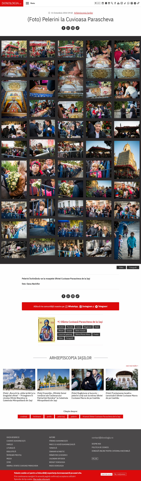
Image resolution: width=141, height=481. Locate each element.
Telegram (102, 306)
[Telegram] (135, 3)
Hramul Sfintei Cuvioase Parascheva (22, 466)
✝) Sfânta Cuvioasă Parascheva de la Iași (80, 321)
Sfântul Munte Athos (82, 334)
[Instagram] (121, 3)
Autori (52, 437)
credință (23, 416)
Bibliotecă (11, 452)
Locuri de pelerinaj (65, 334)
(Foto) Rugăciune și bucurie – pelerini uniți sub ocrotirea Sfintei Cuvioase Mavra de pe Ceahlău (87, 395)
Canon (78, 327)
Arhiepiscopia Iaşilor (83, 12)
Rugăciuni (87, 327)
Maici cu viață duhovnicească (62, 444)
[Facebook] (115, 3)
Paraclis (70, 327)
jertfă (49, 416)
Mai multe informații (41, 479)
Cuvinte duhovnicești (16, 441)
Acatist (61, 327)
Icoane (69, 330)
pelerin (74, 416)
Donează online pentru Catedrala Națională (111, 451)
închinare (37, 416)
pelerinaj (61, 416)
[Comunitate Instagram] (131, 3)
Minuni (61, 330)
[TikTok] (125, 3)
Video (121, 267)
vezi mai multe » (132, 366)
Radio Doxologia (56, 466)
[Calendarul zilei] (106, 3)
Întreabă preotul (14, 455)
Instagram (87, 306)
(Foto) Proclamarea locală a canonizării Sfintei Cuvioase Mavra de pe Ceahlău (121, 395)
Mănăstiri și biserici (58, 455)
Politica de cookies (100, 447)
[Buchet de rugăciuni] (109, 3)
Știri (9, 462)
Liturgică (11, 448)
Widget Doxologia (57, 462)
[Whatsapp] (68, 28)
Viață (97, 327)
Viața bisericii (13, 437)
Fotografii (133, 267)
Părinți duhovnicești (58, 441)
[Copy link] (77, 28)
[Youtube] (118, 3)
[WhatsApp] (128, 3)
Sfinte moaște (80, 330)
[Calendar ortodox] (102, 3)
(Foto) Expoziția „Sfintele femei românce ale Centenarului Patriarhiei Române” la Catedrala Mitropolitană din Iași (52, 397)
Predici (96, 334)
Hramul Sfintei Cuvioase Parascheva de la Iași (101, 416)
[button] (30, 3)
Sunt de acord (106, 474)
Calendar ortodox (57, 459)
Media (9, 459)
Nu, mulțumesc (120, 474)
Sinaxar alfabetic (57, 452)
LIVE (98, 3)
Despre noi (96, 444)
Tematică (53, 448)
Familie (10, 444)
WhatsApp (73, 306)
